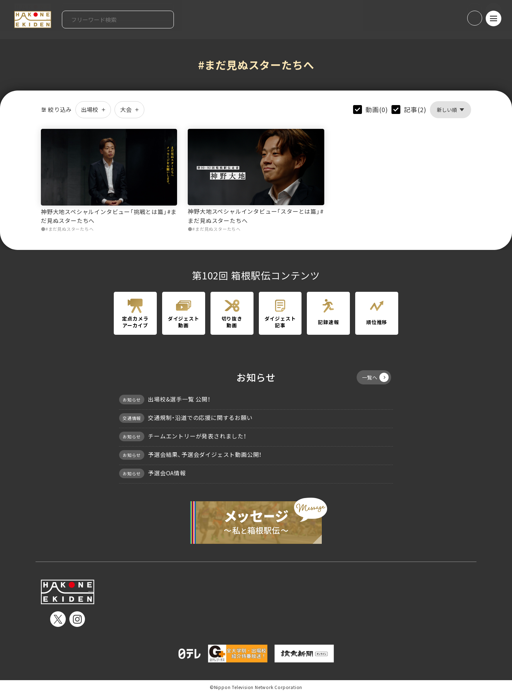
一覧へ (375, 377)
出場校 (93, 109)
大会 (129, 109)
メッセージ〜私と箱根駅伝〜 (256, 521)
